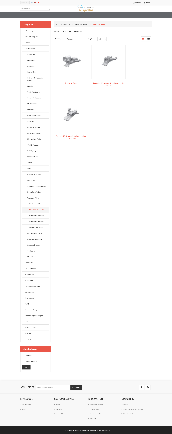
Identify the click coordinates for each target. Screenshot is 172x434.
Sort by (58, 39)
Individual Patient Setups (36, 186)
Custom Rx (31, 251)
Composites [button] (157, 15)
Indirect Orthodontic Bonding (35, 79)
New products (127, 414)
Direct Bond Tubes (34, 192)
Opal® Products (33, 145)
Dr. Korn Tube (69, 79)
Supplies (30, 86)
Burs (26, 322)
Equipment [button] (144, 15)
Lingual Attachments (34, 127)
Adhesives (31, 54)
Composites (29, 292)
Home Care (31, 66)
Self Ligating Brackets (35, 151)
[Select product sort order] (75, 39)
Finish (27, 304)
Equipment (31, 60)
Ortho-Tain (31, 180)
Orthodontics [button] (83, 15)
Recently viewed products (132, 409)
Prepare (28, 333)
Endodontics (29, 275)
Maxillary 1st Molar (35, 204)
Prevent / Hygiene (31, 37)
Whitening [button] (38, 15)
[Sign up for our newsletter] (53, 387)
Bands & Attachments (35, 174)
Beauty (69, 15)
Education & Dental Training (16, 15)
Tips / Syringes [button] (113, 15)
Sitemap (58, 409)
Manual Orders (30, 328)
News (57, 404)
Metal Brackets (32, 257)
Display (90, 39)
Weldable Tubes (33, 198)
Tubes (29, 163)
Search (124, 404)
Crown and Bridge (31, 310)
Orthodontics (30, 49)
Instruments (31, 121)
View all (26, 367)
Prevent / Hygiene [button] (55, 15)
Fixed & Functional (34, 116)
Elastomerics (32, 104)
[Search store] (35, 9)
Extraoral (30, 110)
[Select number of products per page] (101, 39)
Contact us (59, 414)
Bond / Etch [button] (98, 15)
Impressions (31, 72)
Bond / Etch (29, 263)
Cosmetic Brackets (34, 98)
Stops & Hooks (32, 157)
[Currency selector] (25, 2)
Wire (29, 169)
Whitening (29, 31)
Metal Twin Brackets (34, 133)
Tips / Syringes (30, 269)
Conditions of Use (95, 414)
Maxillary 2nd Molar (36, 210)
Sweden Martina (31, 361)
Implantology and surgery (34, 316)
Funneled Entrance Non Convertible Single (103, 80)
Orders (23, 409)
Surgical (28, 339)
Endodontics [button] (129, 15)
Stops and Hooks (33, 245)
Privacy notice (94, 409)
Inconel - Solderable (36, 227)
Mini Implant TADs (34, 139)
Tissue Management (32, 286)
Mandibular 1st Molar (36, 216)
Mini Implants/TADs (34, 233)
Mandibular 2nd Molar (37, 222)
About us (92, 418)
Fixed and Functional (34, 239)
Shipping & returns (95, 404)
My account (25, 404)
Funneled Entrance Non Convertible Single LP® (136, 80)
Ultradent (28, 355)
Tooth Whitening (33, 92)
